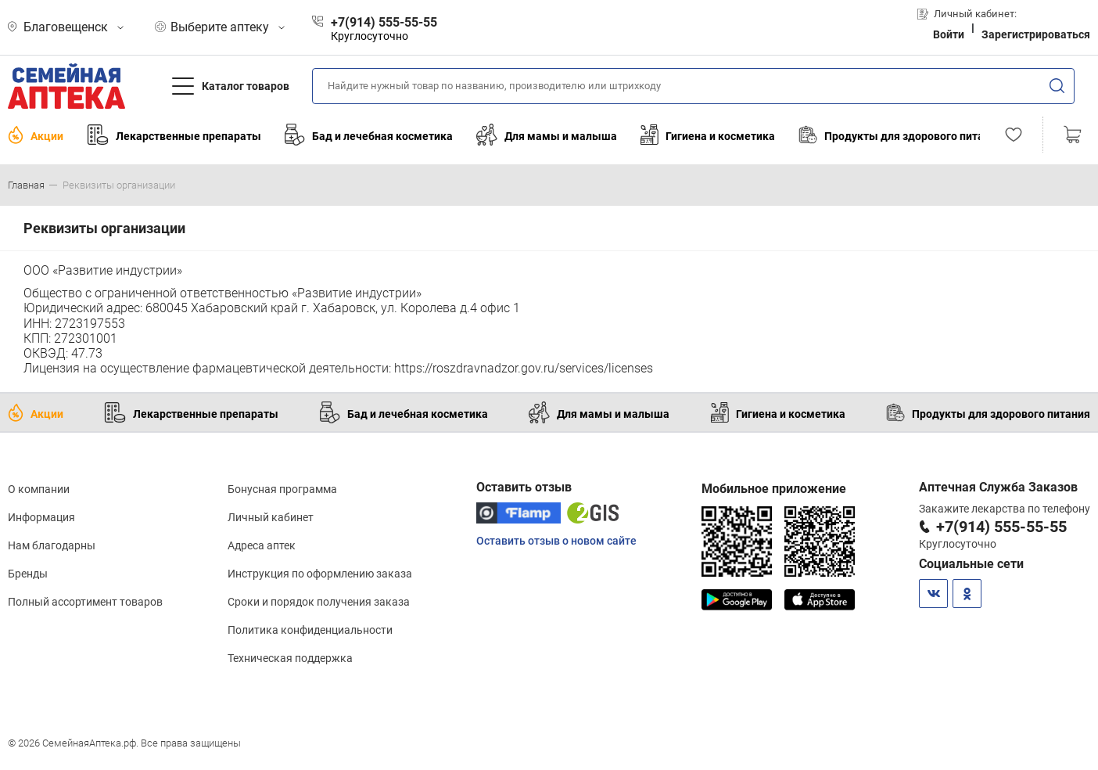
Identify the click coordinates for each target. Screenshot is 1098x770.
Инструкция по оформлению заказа (320, 573)
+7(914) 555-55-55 (1001, 526)
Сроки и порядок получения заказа (319, 601)
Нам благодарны (51, 545)
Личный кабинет (271, 517)
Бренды (28, 573)
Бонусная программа (282, 489)
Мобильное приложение (774, 488)
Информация (41, 517)
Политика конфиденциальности (310, 630)
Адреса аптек (262, 545)
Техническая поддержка (290, 658)
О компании (39, 489)
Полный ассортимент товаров (85, 601)
